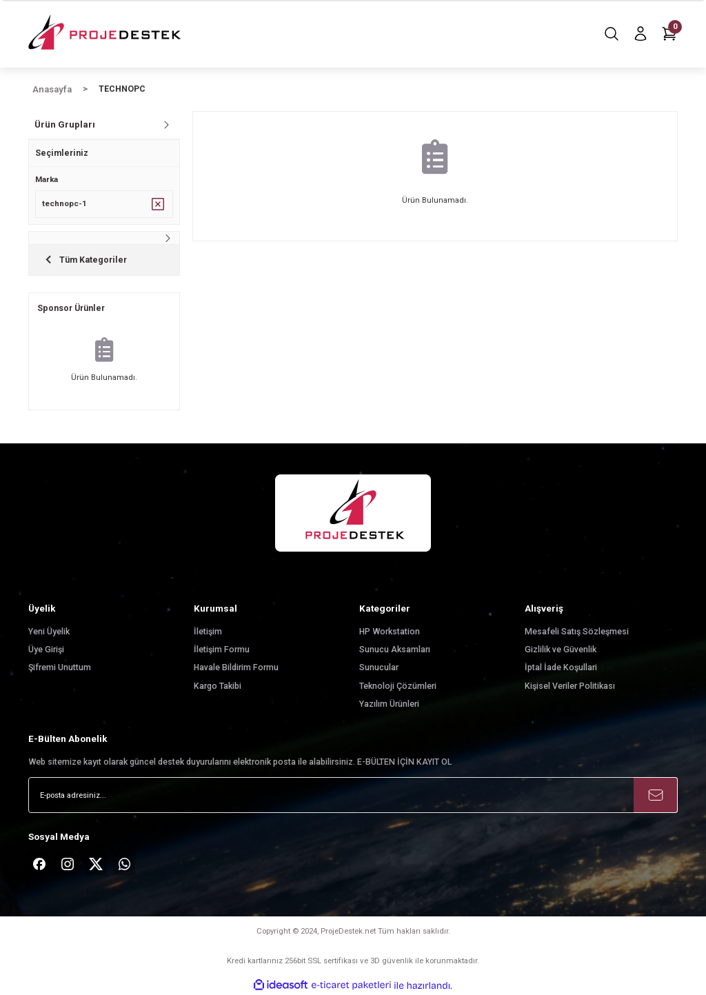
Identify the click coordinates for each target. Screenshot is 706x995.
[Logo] (105, 33)
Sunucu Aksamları (394, 649)
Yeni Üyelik (49, 631)
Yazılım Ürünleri (389, 704)
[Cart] (669, 34)
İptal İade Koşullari (561, 667)
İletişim (208, 631)
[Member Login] (640, 34)
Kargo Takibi (217, 686)
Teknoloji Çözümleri (397, 686)
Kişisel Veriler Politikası (570, 686)
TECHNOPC (122, 89)
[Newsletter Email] (353, 795)
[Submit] (656, 795)
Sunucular (379, 667)
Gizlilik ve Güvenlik (560, 649)
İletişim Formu (222, 649)
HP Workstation (389, 631)
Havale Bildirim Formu (236, 667)
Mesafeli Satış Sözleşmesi (577, 631)
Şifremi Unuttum (59, 667)
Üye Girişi (46, 649)
